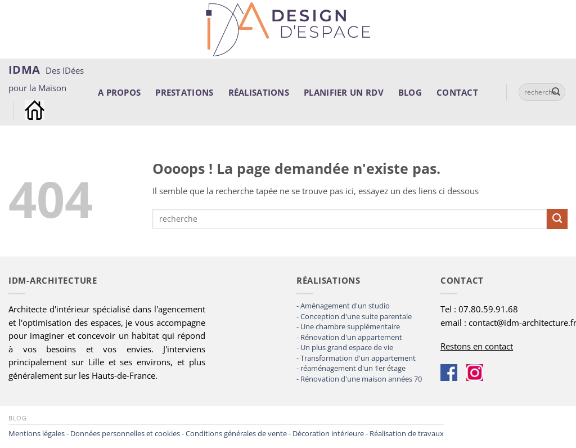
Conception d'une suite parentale (356, 316)
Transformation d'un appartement (358, 358)
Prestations (184, 92)
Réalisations (259, 92)
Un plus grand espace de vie (346, 347)
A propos (119, 92)
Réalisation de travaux (407, 433)
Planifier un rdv (344, 92)
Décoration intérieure (328, 433)
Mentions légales (36, 433)
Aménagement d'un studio (345, 306)
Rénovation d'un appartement (351, 337)
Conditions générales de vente (236, 433)
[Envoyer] (556, 92)
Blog (410, 92)
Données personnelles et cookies (125, 433)
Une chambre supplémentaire (350, 326)
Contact (457, 92)
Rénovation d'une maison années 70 (361, 379)
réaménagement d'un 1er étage (353, 368)
